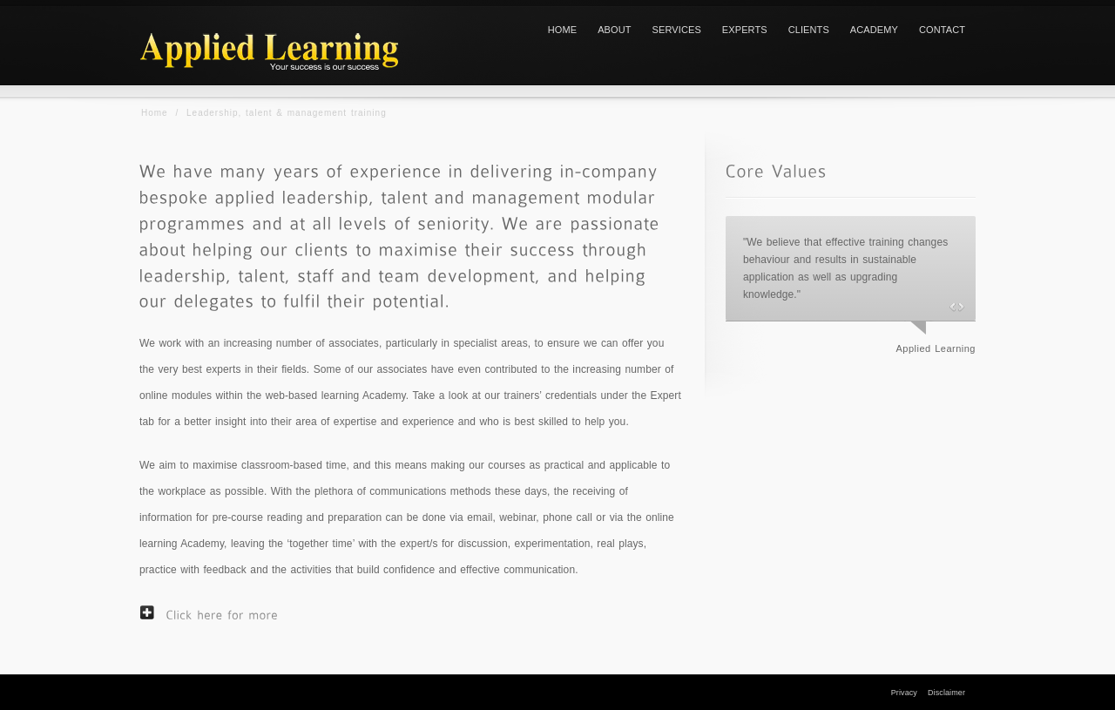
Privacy (904, 692)
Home (154, 113)
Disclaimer (946, 692)
